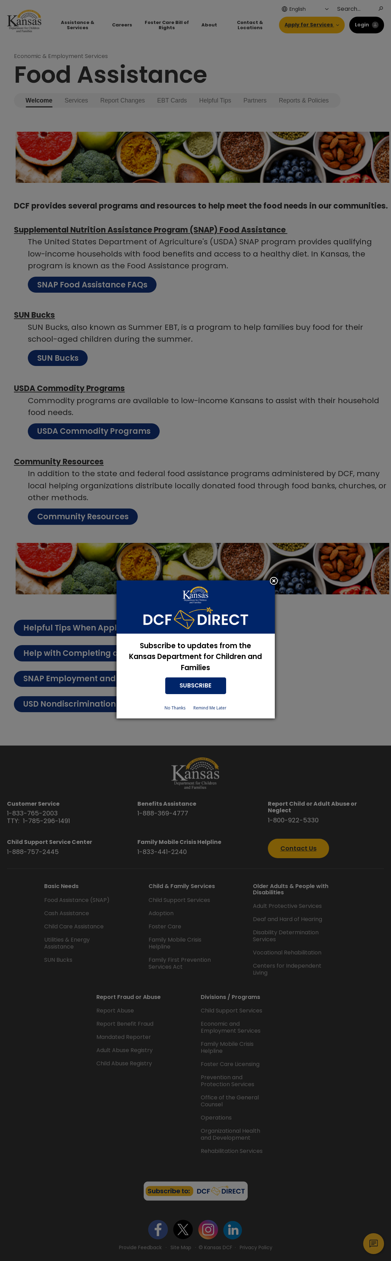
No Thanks (175, 708)
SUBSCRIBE (195, 685)
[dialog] (196, 649)
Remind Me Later (209, 708)
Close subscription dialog (274, 581)
